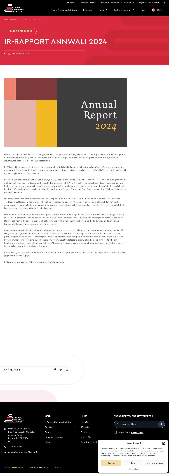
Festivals (49, 428)
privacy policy (137, 433)
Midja (143, 10)
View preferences (155, 463)
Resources (15, 20)
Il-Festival (88, 10)
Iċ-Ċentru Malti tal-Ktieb (111, 3)
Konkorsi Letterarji (122, 10)
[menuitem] (158, 10)
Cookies (57, 468)
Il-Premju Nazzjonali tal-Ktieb (59, 423)
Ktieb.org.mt (18, 468)
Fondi (101, 10)
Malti (50, 263)
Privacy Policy (133, 469)
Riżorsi (93, 3)
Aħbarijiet (83, 3)
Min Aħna (70, 3)
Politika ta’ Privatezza (39, 468)
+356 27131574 (15, 447)
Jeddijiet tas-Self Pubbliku (148, 3)
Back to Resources (18, 31)
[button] (163, 443)
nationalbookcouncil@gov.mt (22, 453)
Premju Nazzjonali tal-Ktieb (64, 10)
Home (6, 20)
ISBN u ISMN (129, 3)
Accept (111, 463)
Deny (133, 463)
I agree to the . (131, 433)
